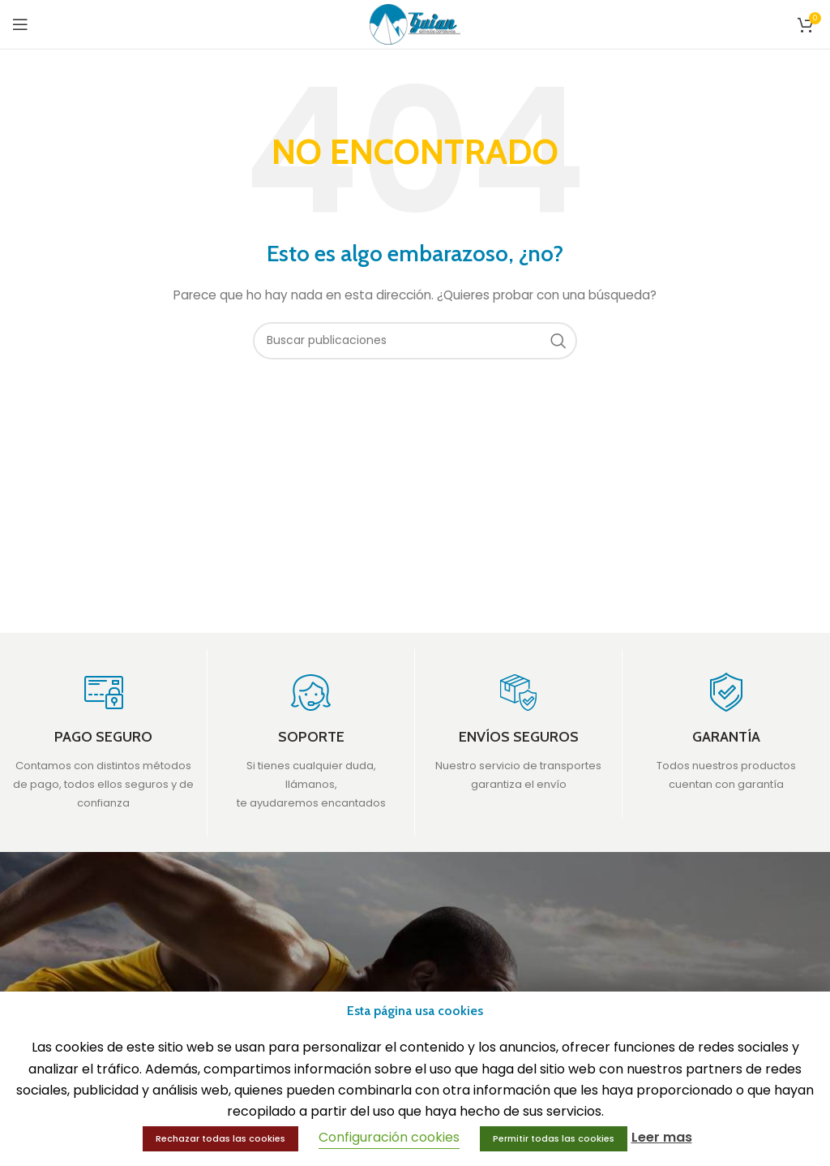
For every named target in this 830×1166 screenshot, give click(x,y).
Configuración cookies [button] (389, 1137)
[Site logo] (415, 23)
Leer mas (661, 1137)
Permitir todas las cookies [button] (553, 1138)
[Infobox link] (103, 742)
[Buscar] (415, 340)
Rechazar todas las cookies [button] (220, 1138)
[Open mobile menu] (20, 24)
